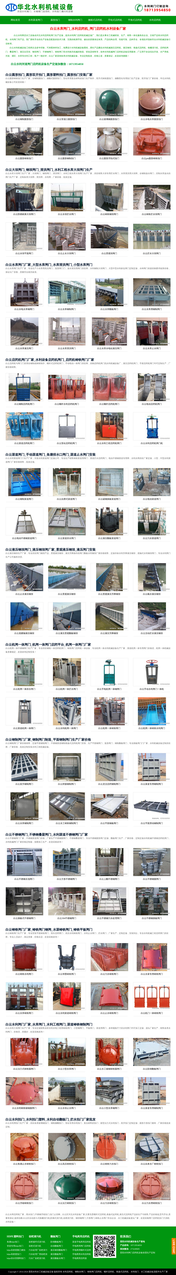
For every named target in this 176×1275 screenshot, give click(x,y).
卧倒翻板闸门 (56, 1242)
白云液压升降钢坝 (109, 633)
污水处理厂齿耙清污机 (38, 1250)
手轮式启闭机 (115, 20)
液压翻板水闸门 (57, 1258)
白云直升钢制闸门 (24, 784)
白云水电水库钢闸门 (24, 309)
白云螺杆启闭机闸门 (109, 404)
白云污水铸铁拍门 (109, 1203)
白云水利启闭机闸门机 (152, 443)
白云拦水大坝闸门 (152, 253)
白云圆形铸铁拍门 (24, 158)
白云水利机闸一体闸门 (67, 728)
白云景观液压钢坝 (67, 594)
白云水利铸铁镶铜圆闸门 (24, 1108)
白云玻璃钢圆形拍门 (109, 119)
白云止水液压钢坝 (24, 594)
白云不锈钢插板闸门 (152, 918)
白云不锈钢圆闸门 (152, 879)
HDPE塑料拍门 (15, 1236)
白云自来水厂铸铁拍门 (152, 1164)
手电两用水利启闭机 (81, 1254)
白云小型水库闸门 (67, 1069)
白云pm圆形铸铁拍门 (152, 158)
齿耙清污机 (35, 1236)
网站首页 (15, 20)
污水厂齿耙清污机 (37, 1258)
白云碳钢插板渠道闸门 (109, 499)
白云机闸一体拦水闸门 (67, 689)
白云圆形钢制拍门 (67, 158)
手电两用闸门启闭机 (81, 1246)
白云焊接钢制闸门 (67, 784)
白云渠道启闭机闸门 (24, 443)
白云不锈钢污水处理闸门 (109, 918)
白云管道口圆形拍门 (67, 119)
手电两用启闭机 (81, 1236)
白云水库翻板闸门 (109, 309)
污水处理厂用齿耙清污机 (38, 1254)
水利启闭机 (155, 20)
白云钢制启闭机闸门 (24, 404)
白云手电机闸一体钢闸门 (109, 689)
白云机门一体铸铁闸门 (152, 1013)
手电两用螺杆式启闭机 (81, 1250)
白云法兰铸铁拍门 (67, 1203)
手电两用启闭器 (79, 1258)
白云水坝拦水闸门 (67, 214)
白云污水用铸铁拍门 (152, 1203)
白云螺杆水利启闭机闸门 (67, 404)
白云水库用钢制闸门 (152, 309)
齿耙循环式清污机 (37, 1242)
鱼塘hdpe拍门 (13, 1242)
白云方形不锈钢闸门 (67, 879)
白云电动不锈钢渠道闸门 (24, 538)
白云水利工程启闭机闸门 (109, 443)
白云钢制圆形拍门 (24, 119)
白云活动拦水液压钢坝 (152, 633)
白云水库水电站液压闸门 (109, 348)
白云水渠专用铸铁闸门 (152, 974)
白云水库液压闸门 (24, 348)
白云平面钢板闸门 (109, 823)
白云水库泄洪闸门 (67, 348)
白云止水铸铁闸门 (109, 1013)
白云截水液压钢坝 (152, 594)
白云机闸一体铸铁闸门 (109, 728)
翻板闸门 (55, 1236)
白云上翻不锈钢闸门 (109, 879)
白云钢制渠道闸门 (24, 499)
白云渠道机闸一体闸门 (24, 728)
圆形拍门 (55, 20)
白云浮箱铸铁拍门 (24, 1203)
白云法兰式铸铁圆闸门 (24, 1069)
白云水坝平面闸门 (24, 253)
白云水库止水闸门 (152, 348)
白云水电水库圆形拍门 (152, 119)
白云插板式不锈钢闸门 (24, 918)
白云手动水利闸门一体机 (152, 689)
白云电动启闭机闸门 (152, 404)
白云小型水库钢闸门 (109, 1108)
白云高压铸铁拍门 (67, 1164)
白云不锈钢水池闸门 (24, 879)
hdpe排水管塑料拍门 (16, 1258)
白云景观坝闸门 (109, 253)
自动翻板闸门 (56, 1246)
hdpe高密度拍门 (14, 1254)
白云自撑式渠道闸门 (67, 499)
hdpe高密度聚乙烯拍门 (16, 1250)
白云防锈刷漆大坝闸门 (24, 214)
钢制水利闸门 (75, 20)
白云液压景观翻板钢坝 (67, 633)
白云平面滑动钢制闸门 (152, 823)
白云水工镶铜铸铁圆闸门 (109, 1069)
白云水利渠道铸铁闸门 (67, 1013)
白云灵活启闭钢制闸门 (109, 784)
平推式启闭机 (135, 20)
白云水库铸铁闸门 (24, 1013)
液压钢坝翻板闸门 (58, 1250)
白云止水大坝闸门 (67, 253)
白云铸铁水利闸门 (24, 974)
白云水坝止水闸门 (67, 1108)
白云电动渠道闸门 (152, 499)
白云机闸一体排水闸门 (24, 689)
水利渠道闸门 (35, 20)
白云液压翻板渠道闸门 (109, 538)
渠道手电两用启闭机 (81, 1242)
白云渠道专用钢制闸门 (152, 784)
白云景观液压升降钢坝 (109, 594)
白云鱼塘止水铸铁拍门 (24, 1164)
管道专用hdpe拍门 (15, 1246)
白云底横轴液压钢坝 (24, 633)
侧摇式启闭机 (95, 20)
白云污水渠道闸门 (152, 538)
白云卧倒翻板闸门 (152, 1069)
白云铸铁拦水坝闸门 (152, 214)
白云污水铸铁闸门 (109, 974)
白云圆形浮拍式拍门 (109, 158)
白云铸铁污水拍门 (109, 1164)
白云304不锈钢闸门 (66, 918)
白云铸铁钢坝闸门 (109, 214)
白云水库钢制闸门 (67, 309)
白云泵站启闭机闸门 (67, 443)
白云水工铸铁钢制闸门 (67, 823)
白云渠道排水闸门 (67, 538)
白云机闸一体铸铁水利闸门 (152, 728)
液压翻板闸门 (56, 1254)
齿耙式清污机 (35, 1246)
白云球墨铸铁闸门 (67, 974)
